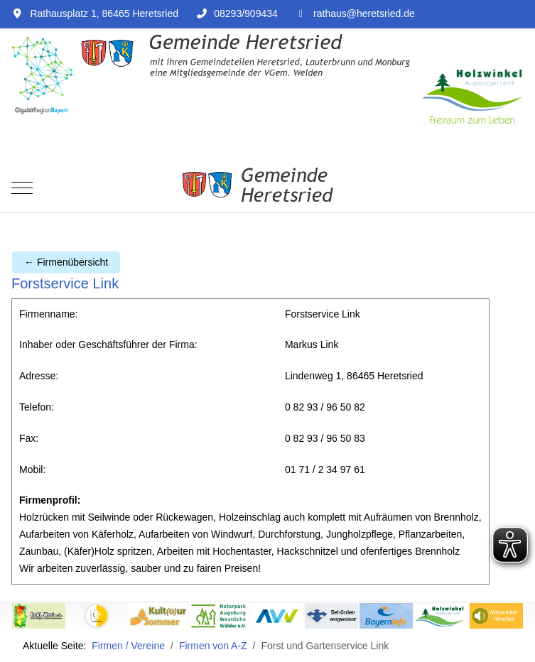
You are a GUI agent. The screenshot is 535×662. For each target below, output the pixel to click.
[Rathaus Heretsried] (267, 188)
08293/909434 (246, 13)
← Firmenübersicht (66, 262)
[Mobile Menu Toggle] (22, 188)
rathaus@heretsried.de (364, 13)
